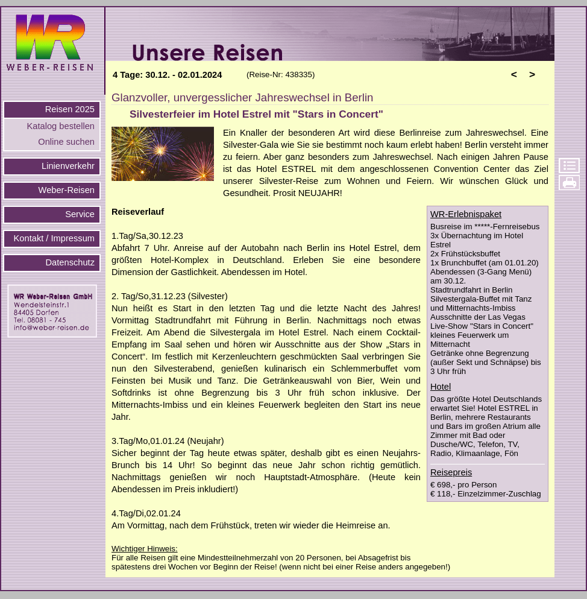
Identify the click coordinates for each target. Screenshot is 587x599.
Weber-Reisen (67, 190)
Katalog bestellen (61, 126)
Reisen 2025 (70, 109)
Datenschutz (70, 262)
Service (80, 214)
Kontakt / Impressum (54, 238)
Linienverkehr (68, 166)
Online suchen (66, 142)
